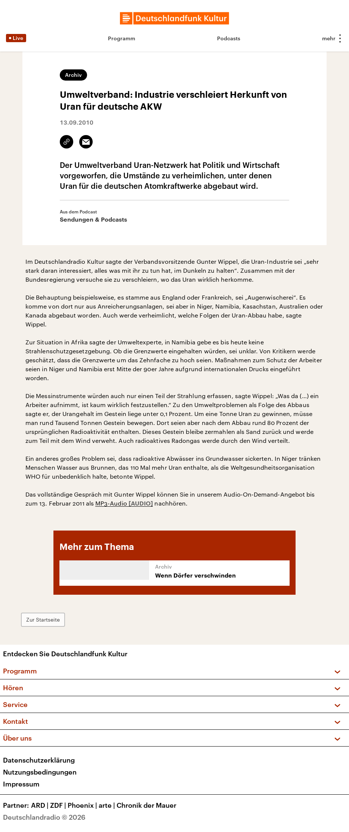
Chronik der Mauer (146, 805)
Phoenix (83, 805)
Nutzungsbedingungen (40, 772)
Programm (121, 38)
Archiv (73, 75)
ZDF (59, 805)
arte (108, 805)
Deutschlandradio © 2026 (44, 817)
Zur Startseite (43, 619)
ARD (40, 805)
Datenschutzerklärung (39, 760)
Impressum (21, 784)
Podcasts (228, 38)
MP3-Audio (112, 503)
